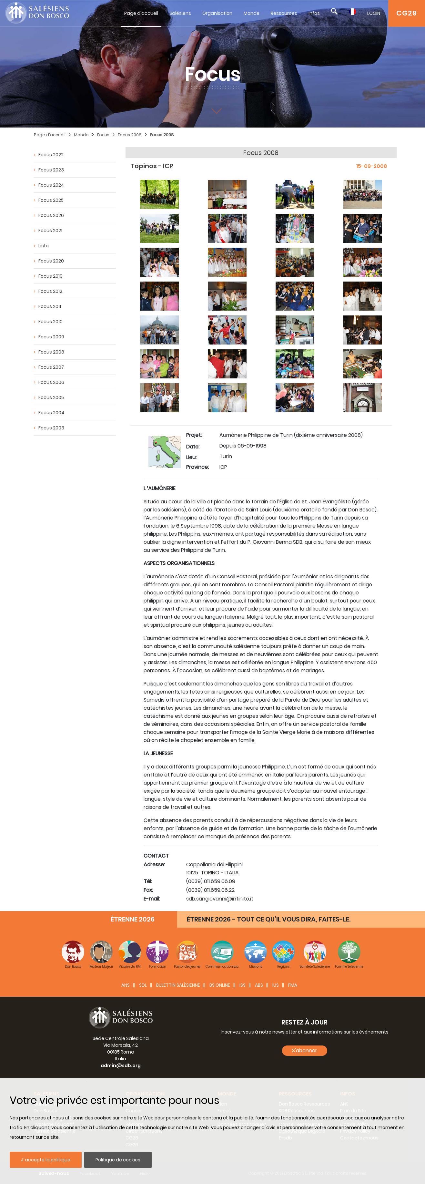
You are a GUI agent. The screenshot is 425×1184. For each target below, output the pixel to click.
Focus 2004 (51, 412)
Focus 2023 (51, 170)
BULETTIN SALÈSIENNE (178, 985)
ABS (259, 985)
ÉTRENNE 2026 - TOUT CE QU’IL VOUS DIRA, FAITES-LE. (268, 919)
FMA (292, 985)
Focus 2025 (51, 200)
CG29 (406, 13)
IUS (275, 985)
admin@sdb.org (121, 1065)
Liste (43, 245)
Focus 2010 (50, 321)
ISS (242, 985)
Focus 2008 (130, 135)
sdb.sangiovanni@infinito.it (219, 898)
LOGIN (373, 13)
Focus (103, 135)
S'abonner (304, 1050)
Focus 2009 (51, 337)
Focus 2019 (50, 276)
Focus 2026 (51, 215)
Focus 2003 (51, 428)
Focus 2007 (51, 367)
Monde (251, 13)
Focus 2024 (51, 185)
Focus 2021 (50, 230)
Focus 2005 (51, 397)
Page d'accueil (141, 13)
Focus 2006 (51, 382)
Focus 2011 (49, 306)
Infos (314, 13)
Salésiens (180, 13)
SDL (143, 985)
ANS (125, 985)
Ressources (284, 13)
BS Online (219, 985)
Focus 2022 (51, 154)
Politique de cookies (118, 1160)
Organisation (217, 13)
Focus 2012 (50, 291)
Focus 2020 (51, 261)
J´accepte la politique (45, 1160)
